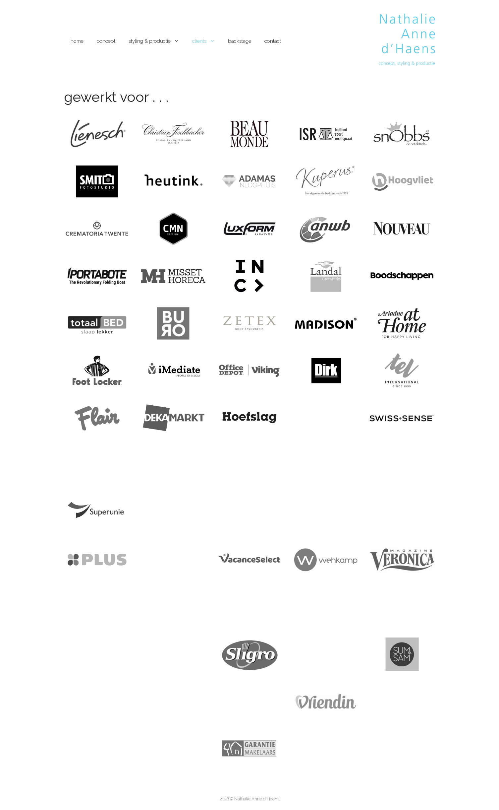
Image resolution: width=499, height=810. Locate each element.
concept (106, 41)
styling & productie (157, 41)
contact (272, 41)
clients (206, 41)
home (77, 41)
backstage (239, 41)
